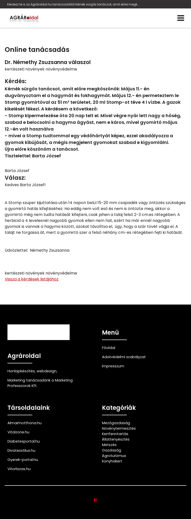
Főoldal (108, 347)
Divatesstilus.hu (21, 450)
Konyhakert (112, 461)
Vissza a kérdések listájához (31, 279)
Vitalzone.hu (18, 432)
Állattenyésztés (116, 439)
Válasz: (15, 178)
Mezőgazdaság (116, 422)
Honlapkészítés (21, 371)
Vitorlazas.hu (19, 468)
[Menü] (180, 18)
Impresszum (113, 366)
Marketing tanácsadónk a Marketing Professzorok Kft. (40, 383)
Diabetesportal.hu (23, 441)
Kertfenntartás (115, 433)
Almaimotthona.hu (24, 422)
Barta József (17, 170)
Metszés (109, 444)
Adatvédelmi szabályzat (124, 356)
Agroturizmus (114, 455)
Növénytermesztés (119, 428)
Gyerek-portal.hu (22, 459)
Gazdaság (111, 450)
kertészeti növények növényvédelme (41, 69)
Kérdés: (15, 81)
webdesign (46, 371)
